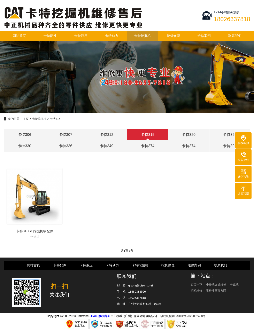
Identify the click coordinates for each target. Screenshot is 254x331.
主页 (26, 118)
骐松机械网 (167, 316)
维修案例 (204, 36)
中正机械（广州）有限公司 (128, 316)
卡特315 (55, 118)
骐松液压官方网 (216, 290)
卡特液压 (80, 36)
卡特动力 (111, 36)
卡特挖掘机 (142, 36)
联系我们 (234, 36)
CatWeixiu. (84, 316)
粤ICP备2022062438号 (191, 316)
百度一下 (197, 284)
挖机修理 (173, 36)
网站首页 (19, 36)
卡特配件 (50, 36)
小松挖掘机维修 (216, 284)
